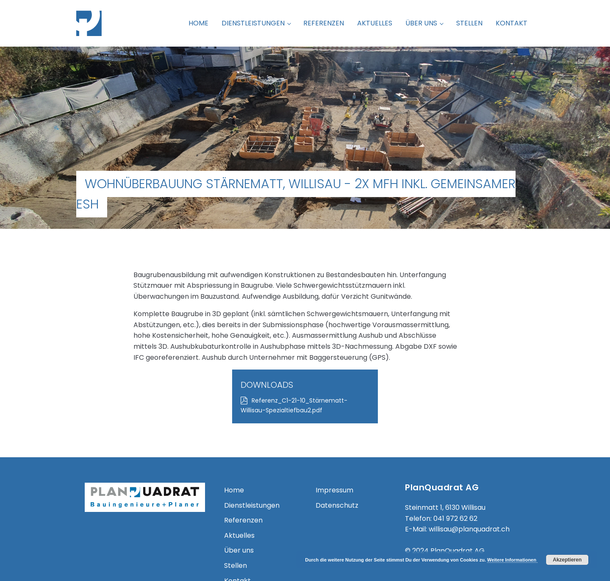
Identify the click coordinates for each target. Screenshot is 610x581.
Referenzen (323, 23)
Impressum (334, 436)
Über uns (421, 23)
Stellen (469, 23)
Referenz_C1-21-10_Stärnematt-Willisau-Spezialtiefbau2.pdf (464, 303)
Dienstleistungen (253, 23)
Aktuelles (374, 23)
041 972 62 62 (455, 465)
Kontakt (511, 23)
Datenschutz (337, 451)
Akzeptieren (567, 560)
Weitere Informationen (512, 559)
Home (198, 23)
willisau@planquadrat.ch (469, 475)
